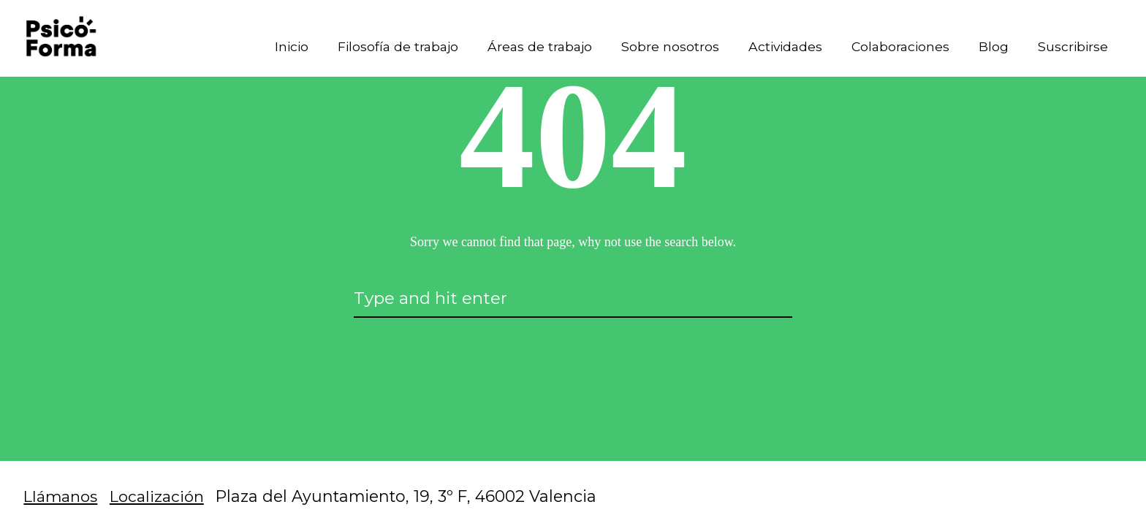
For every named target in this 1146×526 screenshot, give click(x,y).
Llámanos (62, 496)
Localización (162, 496)
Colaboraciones (894, 48)
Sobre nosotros (658, 48)
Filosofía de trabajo (380, 48)
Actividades (775, 48)
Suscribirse (1071, 48)
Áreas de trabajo (526, 48)
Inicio (270, 48)
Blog (990, 48)
